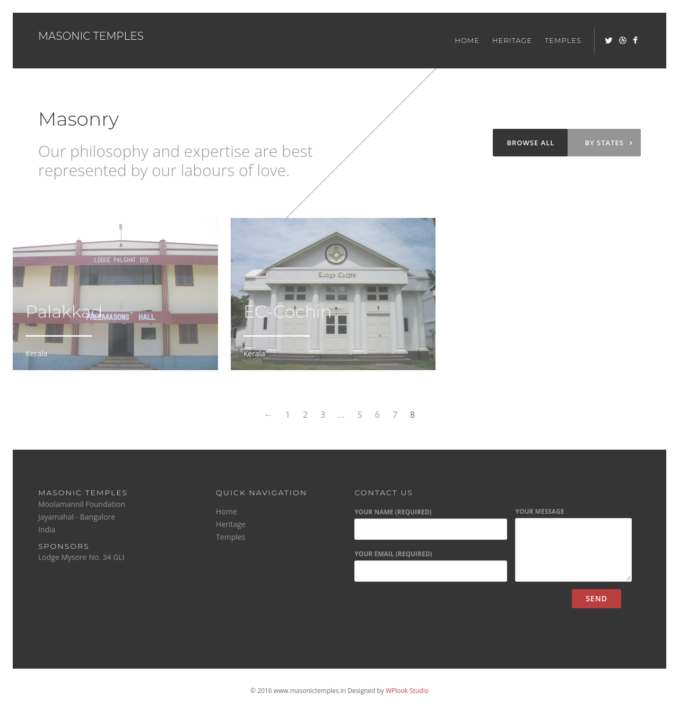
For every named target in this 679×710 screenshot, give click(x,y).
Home (467, 40)
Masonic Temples (91, 36)
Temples (563, 40)
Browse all (530, 142)
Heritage (512, 40)
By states (608, 142)
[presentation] (433, 609)
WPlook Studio (407, 690)
